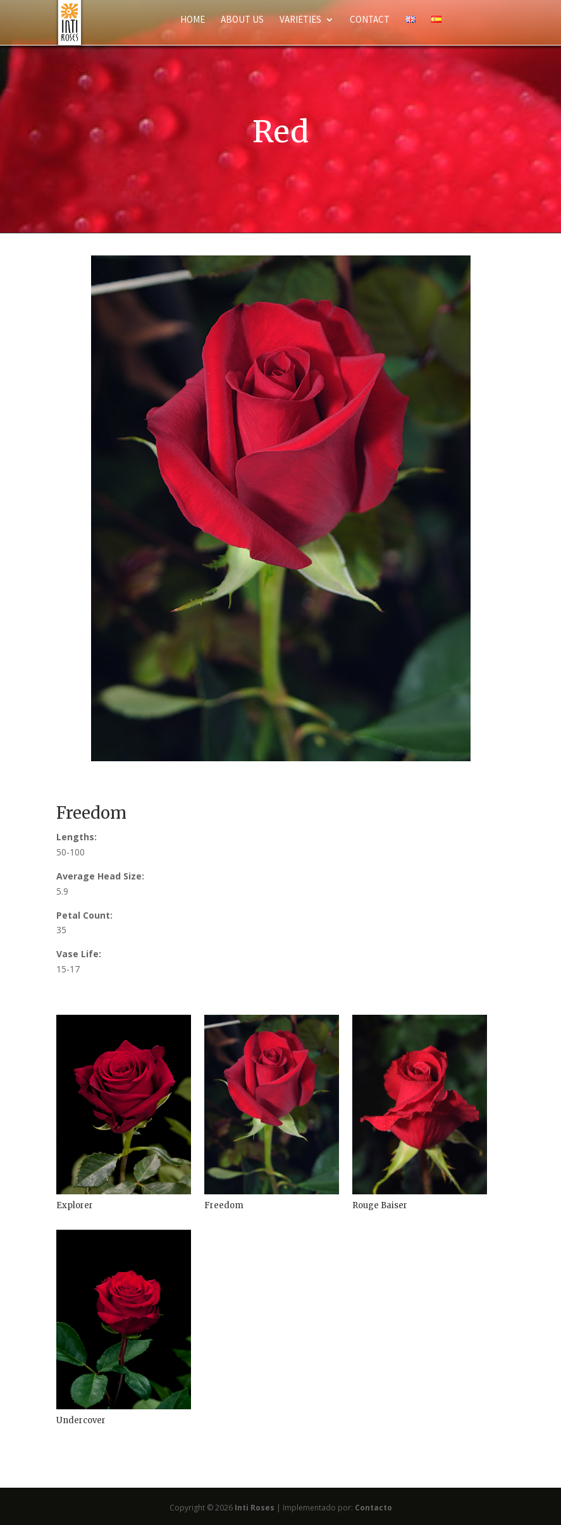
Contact (370, 20)
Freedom (224, 1205)
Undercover (81, 1420)
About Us (242, 20)
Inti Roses (254, 1507)
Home (192, 20)
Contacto (373, 1507)
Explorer (74, 1205)
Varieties (300, 20)
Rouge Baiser (379, 1205)
